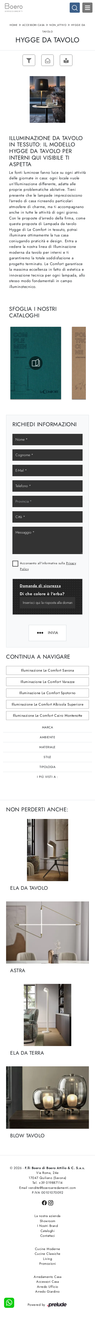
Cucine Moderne (47, 1248)
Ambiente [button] (47, 737)
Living (47, 1258)
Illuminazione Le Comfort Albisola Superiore (48, 704)
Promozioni (47, 1263)
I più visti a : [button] (47, 777)
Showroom (47, 1221)
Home (13, 25)
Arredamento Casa (47, 1276)
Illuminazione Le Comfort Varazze (47, 681)
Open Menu (87, 8)
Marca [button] (47, 727)
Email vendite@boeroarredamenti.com (47, 1187)
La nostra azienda (47, 1215)
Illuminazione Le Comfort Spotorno (47, 693)
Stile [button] (47, 757)
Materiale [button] (47, 747)
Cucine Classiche (48, 1253)
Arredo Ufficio (47, 1286)
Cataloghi (48, 1230)
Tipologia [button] (48, 767)
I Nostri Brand (47, 1225)
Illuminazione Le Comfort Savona (47, 670)
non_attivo (57, 25)
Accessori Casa (33, 25)
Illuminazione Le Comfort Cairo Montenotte (47, 715)
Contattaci (47, 1235)
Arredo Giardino (47, 1291)
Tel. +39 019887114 (47, 1182)
